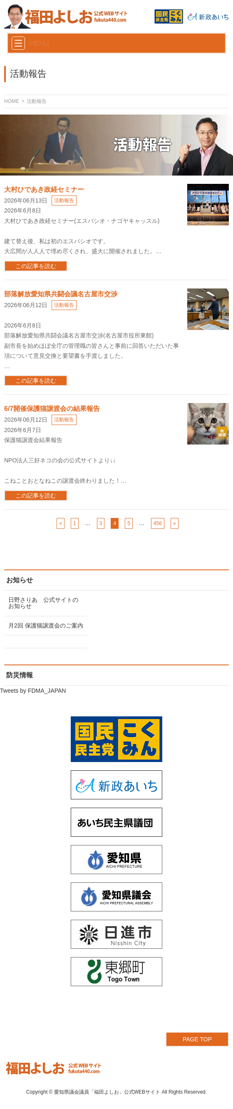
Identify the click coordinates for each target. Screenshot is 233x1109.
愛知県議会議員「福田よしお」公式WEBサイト (107, 1092)
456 (158, 523)
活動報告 (64, 200)
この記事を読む (35, 266)
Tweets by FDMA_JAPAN (33, 690)
